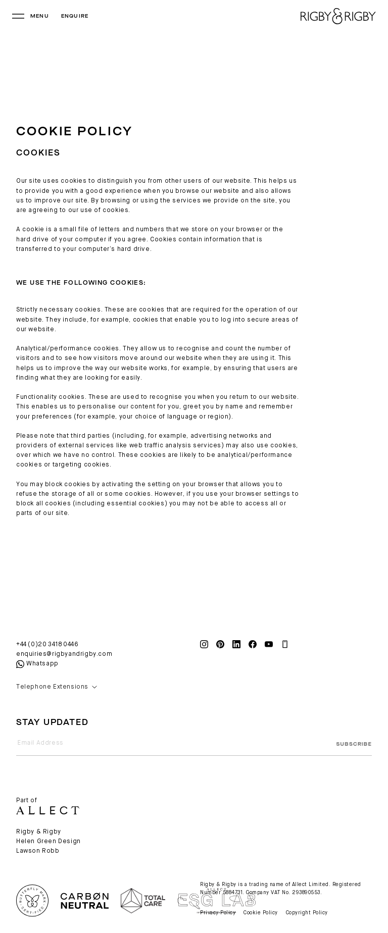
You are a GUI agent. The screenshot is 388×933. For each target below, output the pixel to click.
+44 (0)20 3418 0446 (47, 645)
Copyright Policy (307, 912)
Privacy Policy (217, 912)
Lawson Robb (38, 851)
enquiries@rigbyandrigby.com (64, 654)
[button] (102, 687)
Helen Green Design (48, 842)
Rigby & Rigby (38, 832)
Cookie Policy (261, 912)
